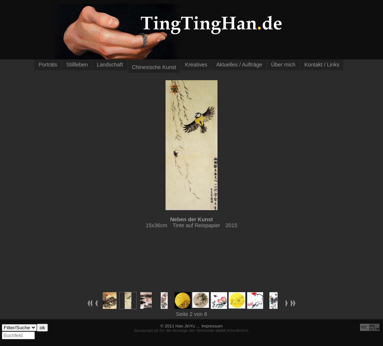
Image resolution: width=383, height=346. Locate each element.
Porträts (48, 65)
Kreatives (196, 65)
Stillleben (77, 65)
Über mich (283, 65)
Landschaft (110, 65)
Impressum (212, 326)
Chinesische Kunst (154, 67)
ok (42, 327)
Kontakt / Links (321, 65)
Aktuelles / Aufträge (239, 65)
